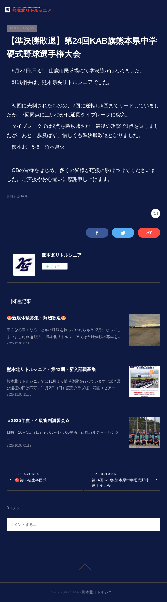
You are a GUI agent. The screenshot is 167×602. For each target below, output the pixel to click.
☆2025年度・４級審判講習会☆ (38, 420)
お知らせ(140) (17, 196)
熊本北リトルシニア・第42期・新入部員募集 (51, 369)
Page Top (83, 566)
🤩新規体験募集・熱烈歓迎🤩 (36, 317)
